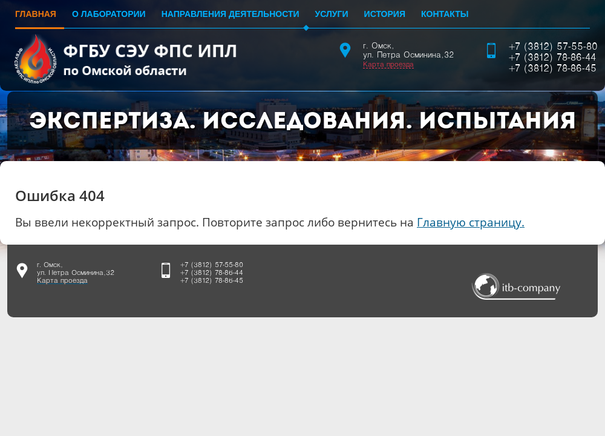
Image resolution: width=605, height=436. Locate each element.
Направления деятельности (230, 14)
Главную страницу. (471, 222)
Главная (35, 14)
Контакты (444, 14)
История (384, 14)
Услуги (331, 14)
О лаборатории (109, 14)
